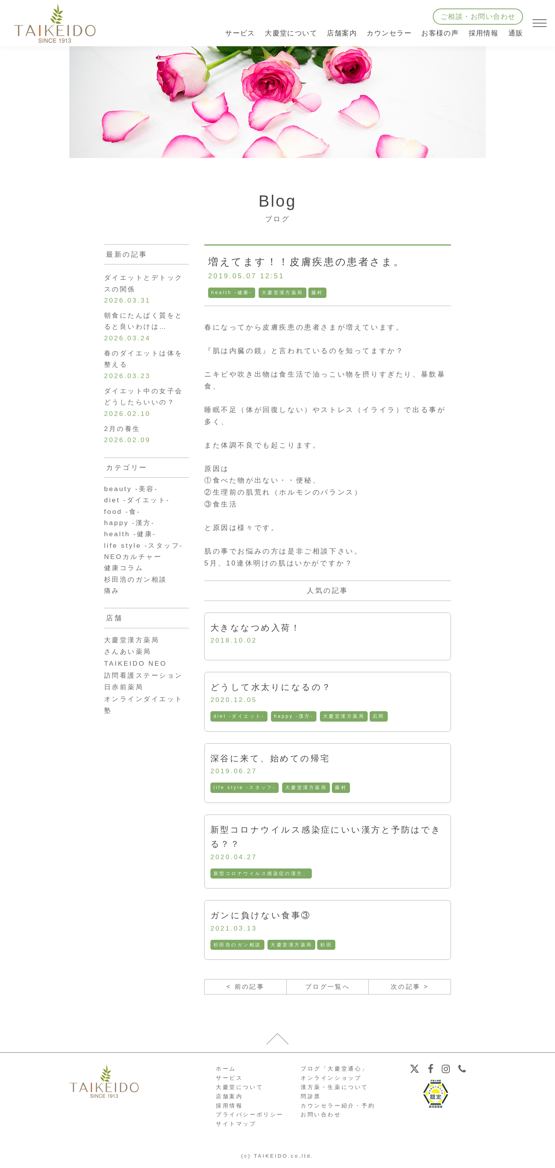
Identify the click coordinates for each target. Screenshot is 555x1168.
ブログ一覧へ (328, 990)
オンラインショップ (331, 1082)
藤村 (318, 292)
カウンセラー (389, 33)
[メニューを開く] (539, 23)
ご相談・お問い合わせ (478, 16)
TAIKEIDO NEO (137, 675)
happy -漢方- (295, 717)
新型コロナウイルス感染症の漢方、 (262, 875)
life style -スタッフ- (245, 789)
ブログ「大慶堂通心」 (334, 1072)
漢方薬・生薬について (334, 1090)
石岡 (380, 717)
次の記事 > (409, 990)
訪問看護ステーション (145, 687)
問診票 (311, 1100)
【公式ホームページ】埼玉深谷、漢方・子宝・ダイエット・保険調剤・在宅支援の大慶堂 (55, 23)
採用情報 (484, 33)
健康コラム (125, 578)
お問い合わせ (321, 1118)
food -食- (123, 519)
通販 (515, 33)
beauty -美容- (132, 496)
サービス (229, 1082)
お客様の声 (440, 33)
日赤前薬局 (125, 699)
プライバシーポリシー (250, 1118)
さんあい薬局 (129, 663)
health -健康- (232, 292)
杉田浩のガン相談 (238, 947)
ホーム (226, 1072)
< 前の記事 (245, 990)
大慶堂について (239, 1090)
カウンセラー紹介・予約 (338, 1109)
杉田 (327, 947)
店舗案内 (229, 1100)
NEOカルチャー (134, 567)
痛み (112, 602)
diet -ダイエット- (239, 717)
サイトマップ (236, 1127)
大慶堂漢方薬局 (283, 292)
